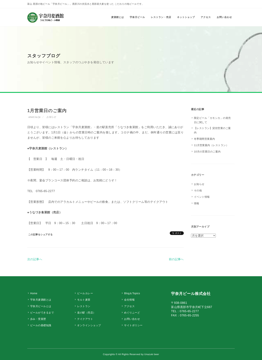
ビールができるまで (42, 312)
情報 (196, 203)
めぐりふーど (132, 312)
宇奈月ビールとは (40, 306)
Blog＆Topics (132, 293)
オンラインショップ (89, 325)
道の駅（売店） (86, 312)
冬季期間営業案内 (204, 138)
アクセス (129, 306)
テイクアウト (85, 318)
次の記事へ (34, 259)
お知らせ (51, 116)
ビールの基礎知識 (40, 325)
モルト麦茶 (83, 299)
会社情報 (129, 299)
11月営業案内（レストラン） (211, 145)
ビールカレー (85, 293)
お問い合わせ (132, 318)
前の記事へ (176, 259)
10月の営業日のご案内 (207, 151)
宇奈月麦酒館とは (40, 299)
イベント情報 (202, 196)
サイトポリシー (133, 325)
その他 (198, 190)
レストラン (83, 306)
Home (33, 293)
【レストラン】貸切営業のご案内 (212, 130)
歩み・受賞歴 (38, 318)
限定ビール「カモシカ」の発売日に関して (212, 120)
